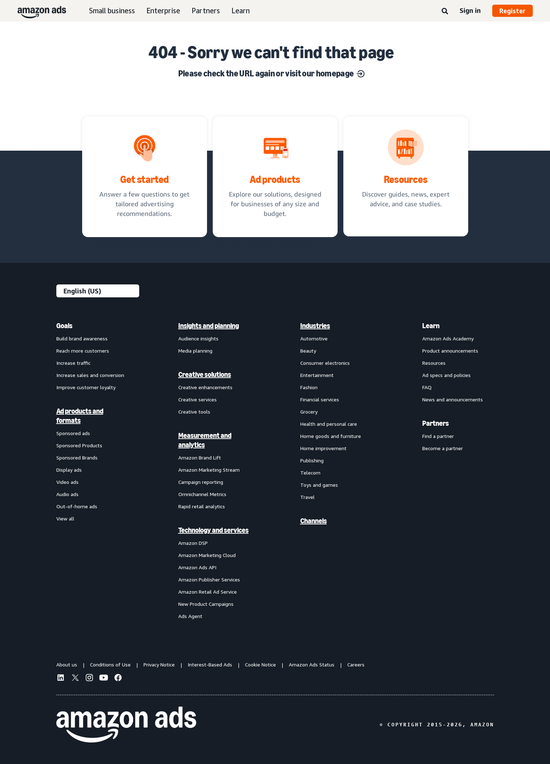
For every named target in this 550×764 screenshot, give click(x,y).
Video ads (67, 482)
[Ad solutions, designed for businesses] (275, 177)
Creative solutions (204, 374)
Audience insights (198, 338)
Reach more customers (82, 351)
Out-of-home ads (76, 506)
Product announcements (450, 351)
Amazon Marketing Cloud (207, 555)
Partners (206, 10)
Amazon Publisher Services (209, 579)
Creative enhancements (205, 387)
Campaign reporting (200, 482)
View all (65, 518)
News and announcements (452, 399)
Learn (240, 10)
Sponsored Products (79, 445)
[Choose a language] (97, 290)
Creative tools (194, 412)
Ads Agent (190, 616)
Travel (307, 497)
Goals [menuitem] (64, 325)
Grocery (309, 412)
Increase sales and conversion (90, 375)
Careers (356, 664)
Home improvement (323, 448)
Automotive (314, 338)
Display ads (69, 470)
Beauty (308, 351)
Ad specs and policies (446, 375)
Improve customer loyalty (86, 387)
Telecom (310, 473)
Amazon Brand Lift (199, 457)
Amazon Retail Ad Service (207, 592)
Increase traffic (73, 363)
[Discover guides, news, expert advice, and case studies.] (405, 176)
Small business (112, 10)
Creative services (197, 399)
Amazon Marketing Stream (209, 470)
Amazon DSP (193, 543)
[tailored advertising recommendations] (144, 177)
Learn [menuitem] (430, 325)
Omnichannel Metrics (202, 494)
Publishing (312, 460)
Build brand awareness (82, 338)
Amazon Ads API (197, 567)
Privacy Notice (159, 664)
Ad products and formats (79, 416)
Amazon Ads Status (311, 664)
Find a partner (438, 436)
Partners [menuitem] (435, 423)
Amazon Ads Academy (448, 338)
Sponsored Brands (77, 457)
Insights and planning (208, 325)
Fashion (309, 387)
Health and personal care (328, 424)
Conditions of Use (110, 664)
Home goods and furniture (330, 436)
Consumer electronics (325, 363)
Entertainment (317, 375)
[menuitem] (92, 470)
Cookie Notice (260, 664)
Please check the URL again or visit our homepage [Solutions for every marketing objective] (271, 73)
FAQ (427, 387)
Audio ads (67, 494)
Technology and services (213, 530)
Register (512, 11)
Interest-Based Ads (210, 664)
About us (66, 664)
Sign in (470, 10)
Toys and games (319, 485)
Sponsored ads (73, 433)
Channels (313, 521)
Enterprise (163, 10)
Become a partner (442, 448)
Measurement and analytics (204, 440)
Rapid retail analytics (201, 506)
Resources (434, 363)
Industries (315, 325)
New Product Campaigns (206, 604)
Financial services (319, 399)
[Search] (445, 11)
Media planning (195, 351)
